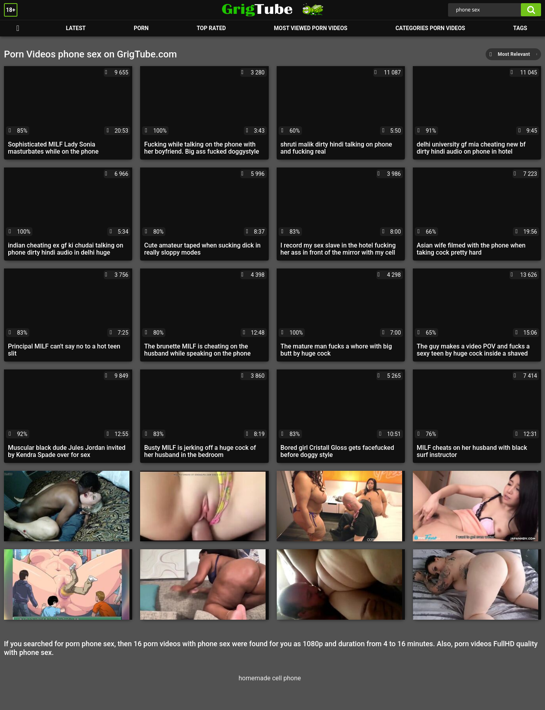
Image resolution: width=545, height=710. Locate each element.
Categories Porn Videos (430, 28)
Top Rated (211, 28)
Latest (75, 28)
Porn (18, 28)
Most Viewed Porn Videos (311, 28)
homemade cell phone (270, 678)
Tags (520, 28)
